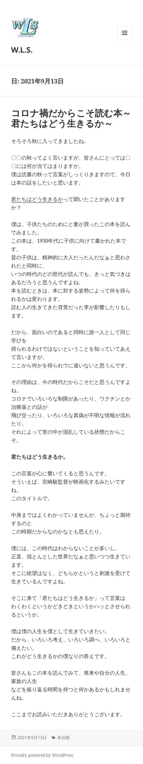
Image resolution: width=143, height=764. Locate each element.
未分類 (63, 737)
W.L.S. (22, 49)
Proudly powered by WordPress (42, 755)
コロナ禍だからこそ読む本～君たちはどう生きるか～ (71, 118)
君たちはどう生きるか (37, 199)
